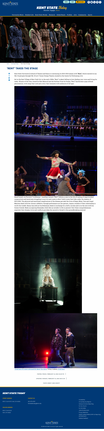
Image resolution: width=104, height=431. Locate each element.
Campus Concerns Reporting (86, 404)
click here (61, 369)
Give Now (80, 2)
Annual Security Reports (85, 402)
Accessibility (82, 399)
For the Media (82, 408)
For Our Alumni (83, 406)
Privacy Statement (83, 412)
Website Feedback (83, 418)
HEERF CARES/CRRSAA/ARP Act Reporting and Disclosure (89, 415)
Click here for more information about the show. (30, 369)
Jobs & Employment (84, 410)
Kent (8, 63)
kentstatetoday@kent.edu (34, 403)
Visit (72, 2)
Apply (66, 2)
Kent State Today (52, 8)
